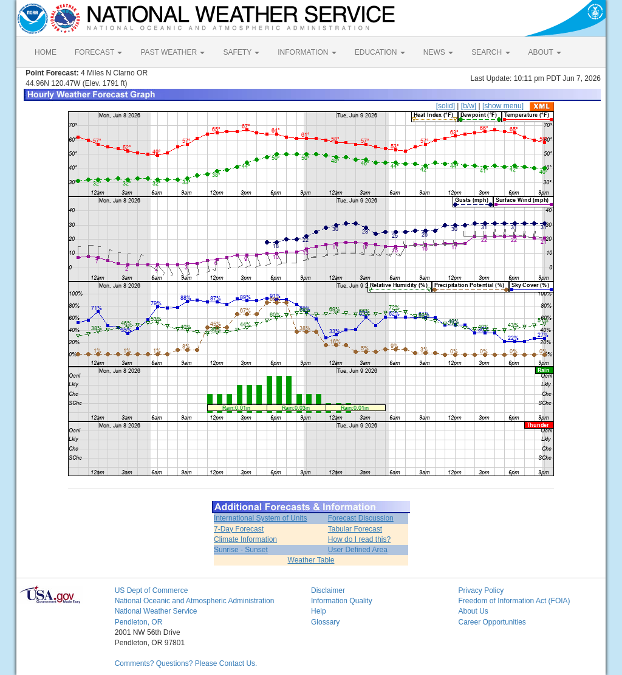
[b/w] (468, 106)
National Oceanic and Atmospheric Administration (195, 601)
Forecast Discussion (361, 518)
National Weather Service (156, 611)
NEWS (438, 52)
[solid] (445, 106)
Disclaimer (328, 590)
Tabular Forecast (355, 529)
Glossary (325, 622)
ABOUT (544, 52)
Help (318, 611)
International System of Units (260, 518)
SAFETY (241, 52)
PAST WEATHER (172, 52)
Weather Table (311, 560)
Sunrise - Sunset (241, 549)
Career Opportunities (491, 622)
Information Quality (341, 601)
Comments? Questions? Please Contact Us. (186, 663)
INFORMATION (307, 52)
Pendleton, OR (139, 622)
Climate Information (245, 539)
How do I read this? (359, 539)
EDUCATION (380, 52)
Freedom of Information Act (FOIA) (514, 601)
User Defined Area (358, 549)
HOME (45, 52)
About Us (473, 611)
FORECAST (98, 52)
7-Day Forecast (239, 529)
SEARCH (490, 52)
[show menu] (503, 106)
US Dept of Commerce (151, 590)
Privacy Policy (481, 590)
